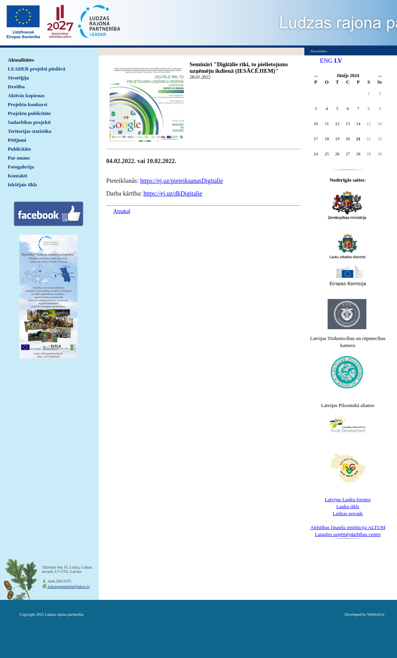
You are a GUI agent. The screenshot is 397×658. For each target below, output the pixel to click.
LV (338, 60)
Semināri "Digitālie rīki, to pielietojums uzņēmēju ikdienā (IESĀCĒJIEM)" (239, 67)
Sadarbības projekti (29, 122)
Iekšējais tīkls (22, 184)
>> (379, 76)
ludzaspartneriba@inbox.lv (68, 586)
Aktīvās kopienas (26, 95)
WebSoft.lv (376, 614)
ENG (326, 60)
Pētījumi (17, 140)
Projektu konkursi (27, 104)
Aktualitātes (21, 60)
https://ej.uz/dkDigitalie (172, 193)
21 (358, 138)
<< (316, 76)
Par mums (19, 158)
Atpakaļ (121, 211)
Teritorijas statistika (30, 131)
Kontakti (17, 176)
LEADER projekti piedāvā (37, 69)
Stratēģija (18, 78)
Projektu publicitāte (29, 113)
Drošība (16, 86)
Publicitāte (19, 149)
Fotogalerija (21, 167)
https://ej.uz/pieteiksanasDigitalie (181, 180)
